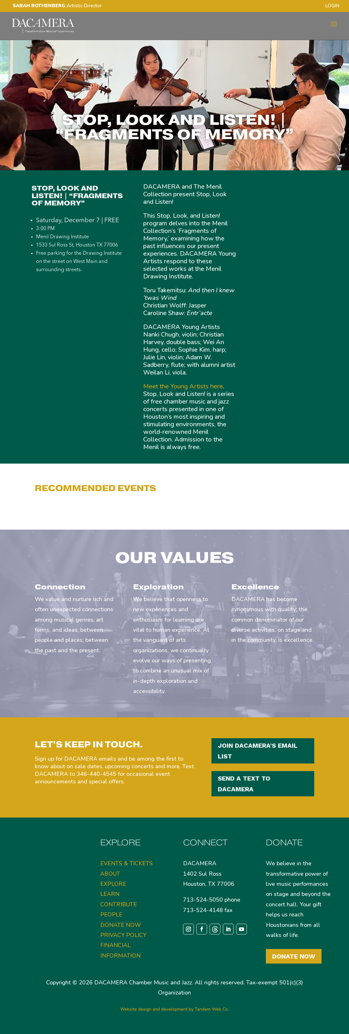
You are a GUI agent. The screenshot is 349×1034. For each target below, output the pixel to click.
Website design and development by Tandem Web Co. (174, 1009)
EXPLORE (113, 884)
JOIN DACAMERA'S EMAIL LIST (257, 751)
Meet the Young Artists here (183, 386)
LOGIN (332, 6)
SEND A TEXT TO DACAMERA (244, 784)
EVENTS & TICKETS (126, 863)
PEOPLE (111, 914)
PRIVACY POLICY (123, 935)
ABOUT (110, 874)
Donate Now (293, 956)
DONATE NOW (120, 925)
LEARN (109, 894)
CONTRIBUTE (118, 904)
